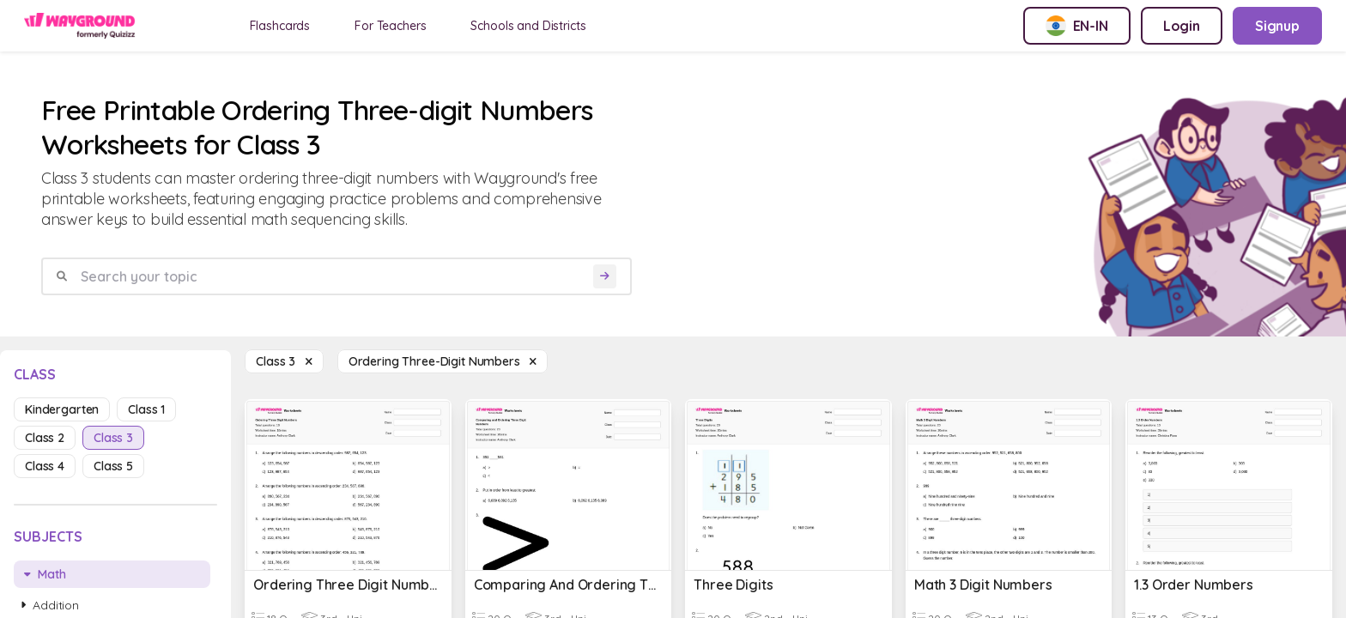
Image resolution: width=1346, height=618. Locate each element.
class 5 (113, 466)
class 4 (44, 466)
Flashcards (280, 25)
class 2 (44, 437)
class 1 (146, 409)
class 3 (113, 437)
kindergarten (62, 409)
